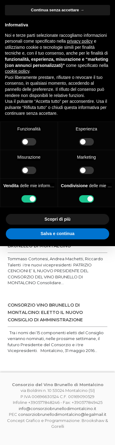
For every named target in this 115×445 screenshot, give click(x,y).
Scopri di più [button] (57, 219)
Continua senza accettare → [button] (57, 10)
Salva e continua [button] (57, 233)
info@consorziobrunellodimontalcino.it (57, 408)
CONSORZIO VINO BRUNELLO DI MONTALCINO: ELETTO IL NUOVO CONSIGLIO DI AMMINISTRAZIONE (45, 312)
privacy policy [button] (80, 41)
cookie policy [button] (17, 71)
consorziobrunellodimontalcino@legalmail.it (62, 414)
